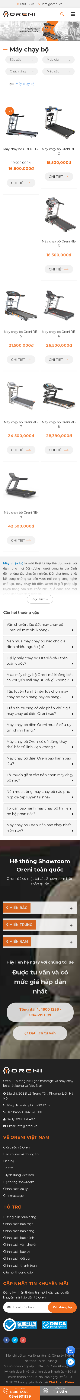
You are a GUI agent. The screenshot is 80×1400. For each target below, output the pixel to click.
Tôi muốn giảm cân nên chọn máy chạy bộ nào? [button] (40, 778)
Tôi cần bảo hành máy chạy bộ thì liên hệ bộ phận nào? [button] (39, 811)
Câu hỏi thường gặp (18, 1272)
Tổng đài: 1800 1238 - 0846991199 (40, 1016)
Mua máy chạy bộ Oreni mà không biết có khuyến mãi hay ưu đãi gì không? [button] (40, 677)
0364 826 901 (32, 1112)
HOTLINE (20, 1393)
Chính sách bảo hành (18, 1238)
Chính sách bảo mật (18, 1224)
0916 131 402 (25, 1119)
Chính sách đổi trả (16, 1258)
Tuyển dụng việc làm (18, 1175)
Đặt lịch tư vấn (40, 1037)
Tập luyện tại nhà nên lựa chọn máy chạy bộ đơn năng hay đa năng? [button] (37, 694)
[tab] (40, 627)
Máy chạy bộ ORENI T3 (20, 149)
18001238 (25, 4)
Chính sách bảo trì (16, 1252)
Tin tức (8, 1168)
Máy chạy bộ (25, 84)
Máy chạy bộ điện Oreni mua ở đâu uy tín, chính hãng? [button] (39, 727)
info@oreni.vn (50, 4)
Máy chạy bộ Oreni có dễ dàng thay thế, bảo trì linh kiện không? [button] (37, 744)
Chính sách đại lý (15, 1189)
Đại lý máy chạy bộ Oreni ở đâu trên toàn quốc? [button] (37, 661)
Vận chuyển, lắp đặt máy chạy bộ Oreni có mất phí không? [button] (35, 627)
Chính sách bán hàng (18, 1231)
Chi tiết (21, 183)
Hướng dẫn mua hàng (19, 1217)
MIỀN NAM (17, 943)
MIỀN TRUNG (19, 926)
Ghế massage (13, 1196)
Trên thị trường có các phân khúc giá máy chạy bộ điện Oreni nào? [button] (38, 711)
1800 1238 (42, 1105)
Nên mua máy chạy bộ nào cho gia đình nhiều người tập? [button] (36, 644)
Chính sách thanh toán (20, 1266)
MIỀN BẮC (16, 909)
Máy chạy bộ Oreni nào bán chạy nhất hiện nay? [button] (39, 828)
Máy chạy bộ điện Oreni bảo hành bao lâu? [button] (39, 761)
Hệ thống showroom (18, 1182)
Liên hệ (8, 1161)
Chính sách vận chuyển (20, 1245)
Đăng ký (60, 1390)
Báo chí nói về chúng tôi (21, 1154)
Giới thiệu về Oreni (16, 1147)
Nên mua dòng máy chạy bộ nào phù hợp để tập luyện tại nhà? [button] (38, 794)
